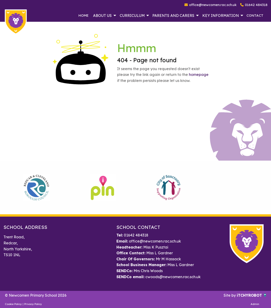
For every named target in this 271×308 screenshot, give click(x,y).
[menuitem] (83, 15)
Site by (230, 295)
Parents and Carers (173, 15)
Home (83, 15)
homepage (199, 74)
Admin (255, 304)
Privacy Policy (33, 304)
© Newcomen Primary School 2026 (35, 295)
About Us (102, 15)
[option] (36, 187)
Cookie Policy (13, 304)
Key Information (220, 15)
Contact (254, 15)
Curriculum (132, 15)
